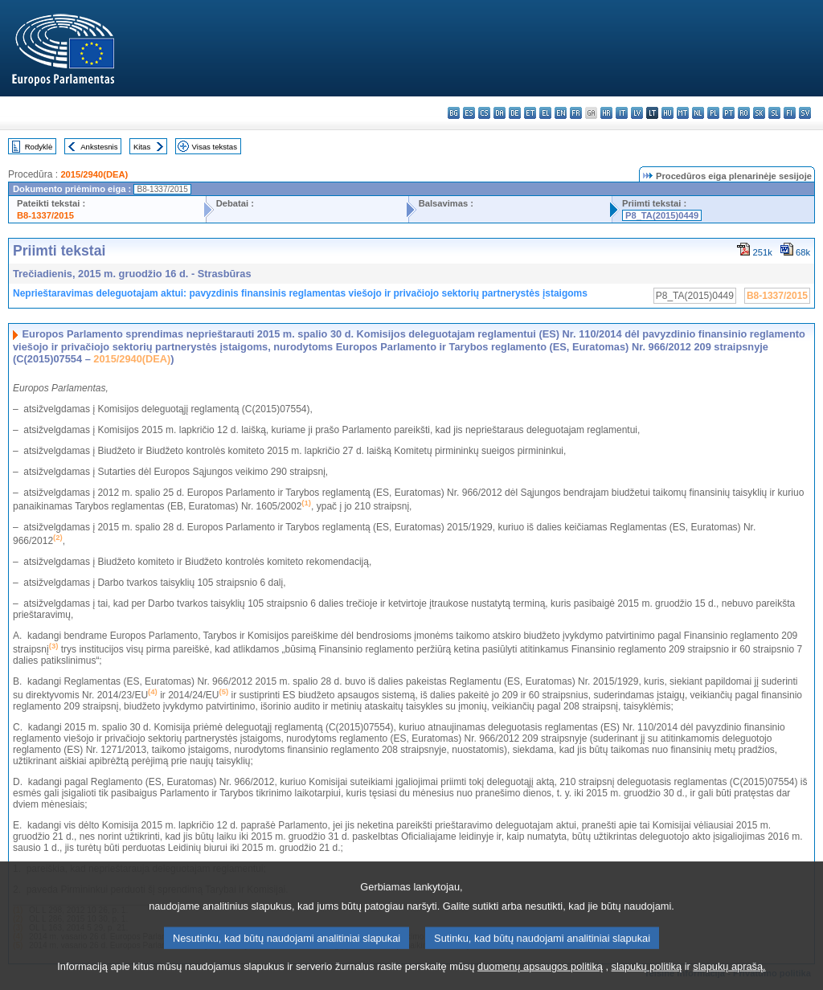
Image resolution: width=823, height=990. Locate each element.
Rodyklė (39, 146)
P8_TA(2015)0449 (661, 215)
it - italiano (622, 113)
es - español (469, 113)
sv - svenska (805, 113)
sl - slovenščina (774, 113)
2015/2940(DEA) (94, 174)
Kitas (141, 146)
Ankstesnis (98, 146)
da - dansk (499, 113)
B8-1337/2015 (45, 215)
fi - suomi (790, 113)
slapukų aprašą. (729, 978)
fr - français (576, 113)
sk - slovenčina (759, 113)
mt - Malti (683, 113)
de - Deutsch (515, 113)
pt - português (729, 113)
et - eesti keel (530, 113)
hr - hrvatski (606, 113)
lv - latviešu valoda (637, 113)
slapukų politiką (647, 978)
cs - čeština (484, 113)
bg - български (454, 113)
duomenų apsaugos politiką (540, 978)
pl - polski (713, 113)
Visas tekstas (214, 146)
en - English (561, 113)
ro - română (744, 113)
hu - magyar (667, 113)
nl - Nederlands (698, 113)
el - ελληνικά (545, 113)
